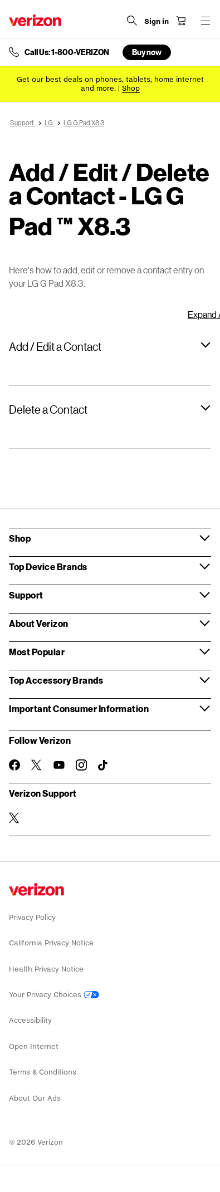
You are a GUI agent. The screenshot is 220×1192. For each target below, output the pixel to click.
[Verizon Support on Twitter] (14, 817)
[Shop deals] (131, 88)
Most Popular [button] (37, 651)
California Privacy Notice (51, 943)
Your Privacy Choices (54, 994)
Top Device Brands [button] (48, 566)
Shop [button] (20, 538)
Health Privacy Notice (46, 969)
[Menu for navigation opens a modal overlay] (205, 20)
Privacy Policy (32, 917)
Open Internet (33, 1046)
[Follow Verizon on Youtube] (59, 765)
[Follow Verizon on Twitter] (36, 765)
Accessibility (30, 1020)
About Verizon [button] (39, 623)
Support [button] (26, 595)
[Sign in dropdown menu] (156, 21)
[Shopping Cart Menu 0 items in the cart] (181, 20)
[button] (110, 346)
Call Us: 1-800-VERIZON (67, 52)
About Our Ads (35, 1098)
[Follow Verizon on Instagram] (81, 765)
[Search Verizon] (132, 20)
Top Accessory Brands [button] (56, 680)
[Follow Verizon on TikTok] (103, 765)
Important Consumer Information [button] (79, 708)
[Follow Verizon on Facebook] (14, 765)
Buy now (147, 52)
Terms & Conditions (42, 1072)
